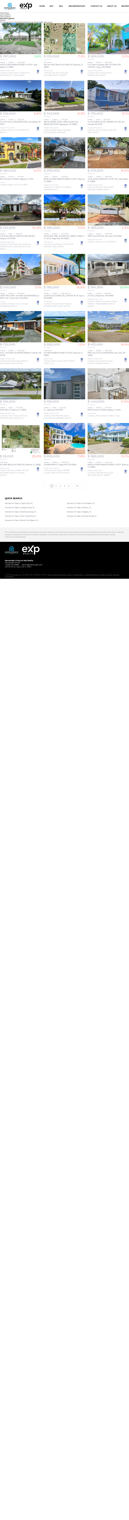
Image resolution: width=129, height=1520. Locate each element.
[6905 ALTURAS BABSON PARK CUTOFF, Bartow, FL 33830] (64, 152)
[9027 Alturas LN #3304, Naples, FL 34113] (20, 152)
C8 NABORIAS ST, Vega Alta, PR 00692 (60, 465)
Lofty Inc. (17, 575)
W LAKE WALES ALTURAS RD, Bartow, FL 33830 (20, 465)
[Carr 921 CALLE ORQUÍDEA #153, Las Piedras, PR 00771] (20, 95)
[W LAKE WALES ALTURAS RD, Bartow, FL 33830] (20, 438)
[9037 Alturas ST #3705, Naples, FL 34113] (108, 383)
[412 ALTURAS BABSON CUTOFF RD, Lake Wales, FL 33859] (108, 152)
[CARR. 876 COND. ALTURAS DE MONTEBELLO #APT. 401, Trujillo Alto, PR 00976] (20, 269)
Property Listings (105, 575)
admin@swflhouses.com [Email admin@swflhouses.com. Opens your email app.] (32, 565)
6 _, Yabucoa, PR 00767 (53, 410)
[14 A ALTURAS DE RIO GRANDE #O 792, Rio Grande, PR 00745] (108, 95)
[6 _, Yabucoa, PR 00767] (64, 383)
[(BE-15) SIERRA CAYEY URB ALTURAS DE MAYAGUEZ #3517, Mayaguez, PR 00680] (64, 95)
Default (2, 20)
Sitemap (116, 575)
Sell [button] (61, 6)
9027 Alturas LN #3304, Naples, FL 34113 (16, 179)
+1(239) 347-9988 (12, 565)
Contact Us (96, 6)
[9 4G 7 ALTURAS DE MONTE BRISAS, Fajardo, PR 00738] (20, 326)
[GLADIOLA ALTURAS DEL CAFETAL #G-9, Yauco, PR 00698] (64, 269)
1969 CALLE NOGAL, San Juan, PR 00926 (105, 236)
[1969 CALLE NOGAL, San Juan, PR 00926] (108, 210)
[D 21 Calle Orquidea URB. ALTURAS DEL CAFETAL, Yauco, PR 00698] (108, 38)
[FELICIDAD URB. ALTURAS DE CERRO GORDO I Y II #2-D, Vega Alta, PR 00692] (64, 210)
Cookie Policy (78, 575)
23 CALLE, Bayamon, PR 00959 (101, 296)
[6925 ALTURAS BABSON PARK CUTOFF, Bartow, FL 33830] (108, 438)
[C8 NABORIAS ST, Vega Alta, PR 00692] (64, 438)
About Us (112, 6)
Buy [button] (51, 6)
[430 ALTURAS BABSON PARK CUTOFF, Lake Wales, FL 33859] (20, 38)
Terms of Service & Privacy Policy (60, 575)
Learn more (48, 22)
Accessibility (9, 577)
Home (42, 6)
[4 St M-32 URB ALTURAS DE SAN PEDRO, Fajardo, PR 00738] (20, 210)
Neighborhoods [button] (77, 6)
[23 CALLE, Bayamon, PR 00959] (108, 269)
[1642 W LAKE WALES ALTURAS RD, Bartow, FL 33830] (64, 38)
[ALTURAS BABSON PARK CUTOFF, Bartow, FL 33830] (64, 326)
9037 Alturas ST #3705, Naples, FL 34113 (104, 410)
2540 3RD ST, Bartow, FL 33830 (13, 410)
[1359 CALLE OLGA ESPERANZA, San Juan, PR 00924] (108, 326)
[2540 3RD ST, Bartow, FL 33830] (20, 383)
